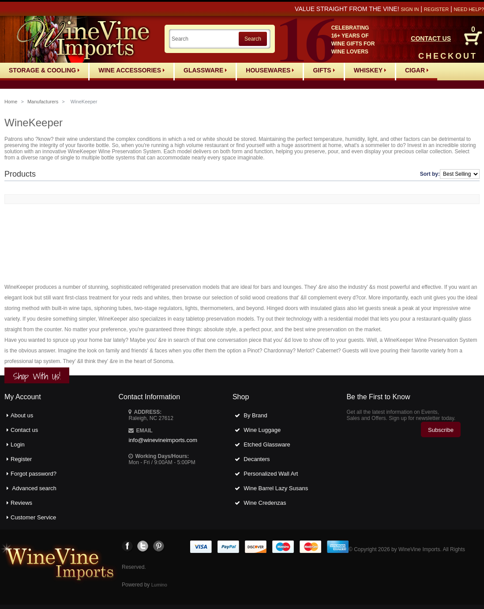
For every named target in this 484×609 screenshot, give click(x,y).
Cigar (416, 70)
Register (436, 9)
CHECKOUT (447, 56)
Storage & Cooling (44, 70)
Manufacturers (42, 101)
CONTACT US (431, 38)
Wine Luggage (262, 430)
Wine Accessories (131, 70)
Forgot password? (33, 473)
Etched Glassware (267, 444)
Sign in (410, 9)
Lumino (159, 584)
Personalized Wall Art (271, 473)
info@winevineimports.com (162, 440)
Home (10, 101)
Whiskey (370, 70)
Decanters (257, 459)
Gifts (323, 70)
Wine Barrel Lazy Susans (276, 488)
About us (22, 415)
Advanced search (34, 488)
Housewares (270, 70)
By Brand (255, 415)
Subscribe (441, 430)
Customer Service (33, 517)
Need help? (469, 9)
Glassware (205, 70)
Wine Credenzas (265, 502)
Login (18, 444)
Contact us (24, 430)
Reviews (21, 502)
